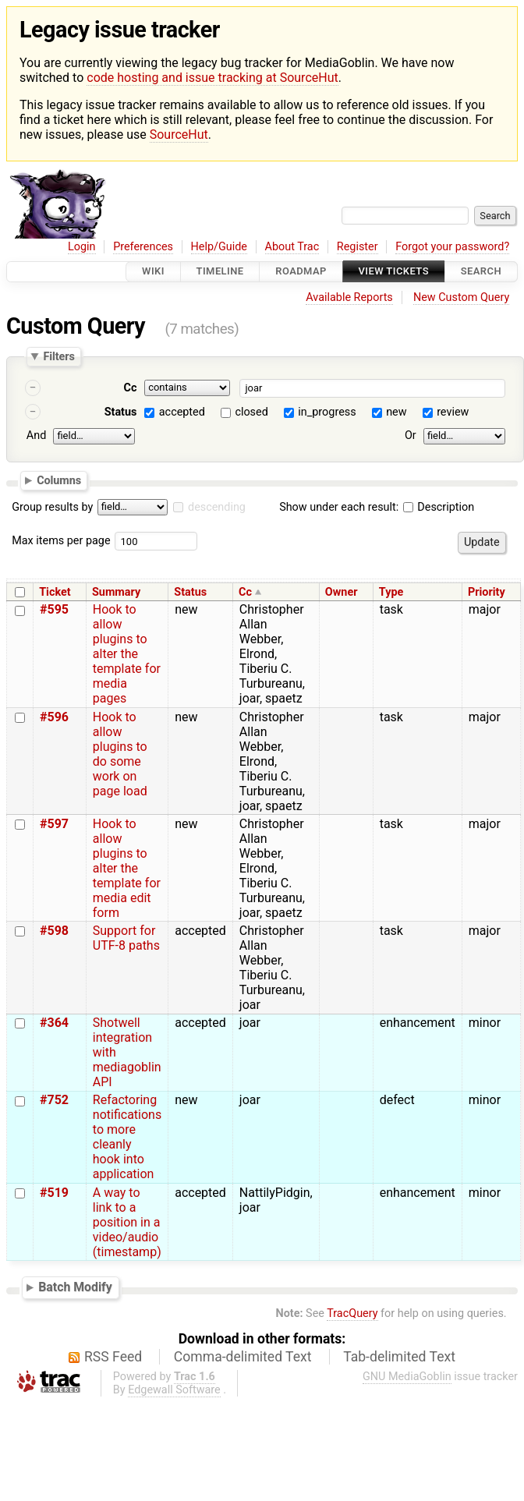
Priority (486, 592)
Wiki (153, 272)
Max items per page (61, 540)
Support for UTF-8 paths (126, 938)
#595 (54, 609)
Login (82, 246)
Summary (116, 592)
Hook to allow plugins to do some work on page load (120, 754)
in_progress (327, 412)
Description (438, 507)
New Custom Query (461, 297)
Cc (130, 388)
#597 (54, 823)
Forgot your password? (452, 246)
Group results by (52, 507)
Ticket (54, 592)
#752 (54, 1099)
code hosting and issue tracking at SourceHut (212, 77)
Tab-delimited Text (399, 1357)
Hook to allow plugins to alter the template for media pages (127, 654)
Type (391, 592)
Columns (59, 480)
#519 (54, 1192)
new (396, 412)
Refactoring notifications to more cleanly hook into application (127, 1136)
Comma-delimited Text (243, 1357)
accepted (182, 412)
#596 (54, 717)
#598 (54, 930)
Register (357, 246)
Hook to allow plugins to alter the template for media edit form (127, 868)
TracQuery (352, 1313)
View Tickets (394, 272)
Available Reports (349, 297)
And (36, 435)
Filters (58, 356)
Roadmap (301, 272)
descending (217, 507)
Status (120, 412)
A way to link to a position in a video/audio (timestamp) (127, 1222)
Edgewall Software (174, 1390)
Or (410, 435)
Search (481, 272)
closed (251, 412)
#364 (54, 1022)
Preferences (143, 246)
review (453, 412)
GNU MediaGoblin (407, 1376)
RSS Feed (113, 1357)
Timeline (220, 272)
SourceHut (179, 134)
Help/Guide (219, 246)
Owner (341, 592)
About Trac (292, 246)
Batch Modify (75, 1287)
